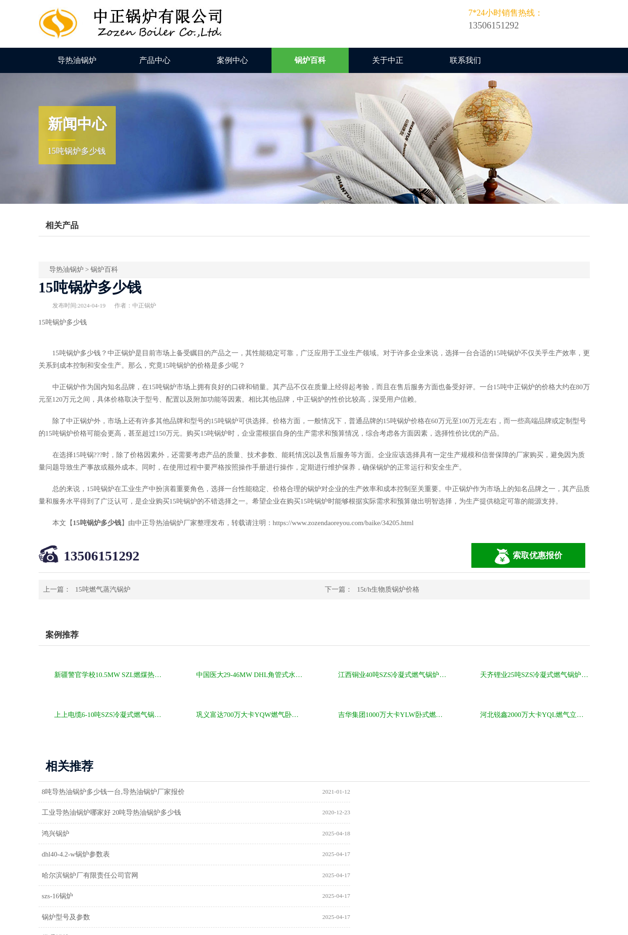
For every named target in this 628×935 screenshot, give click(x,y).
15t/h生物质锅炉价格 (388, 589)
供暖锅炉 (342, 855)
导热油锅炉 (76, 60)
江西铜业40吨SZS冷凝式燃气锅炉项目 (393, 674)
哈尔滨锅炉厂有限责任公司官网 (93, 834)
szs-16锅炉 (344, 834)
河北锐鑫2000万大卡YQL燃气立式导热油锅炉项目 (535, 714)
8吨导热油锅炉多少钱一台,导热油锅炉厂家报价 (116, 791)
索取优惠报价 (528, 557)
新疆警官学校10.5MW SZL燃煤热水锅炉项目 (109, 674)
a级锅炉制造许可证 (74, 876)
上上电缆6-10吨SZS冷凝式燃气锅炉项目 (109, 714)
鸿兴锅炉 (58, 813)
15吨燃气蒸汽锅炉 (102, 589)
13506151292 (102, 555)
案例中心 (232, 60)
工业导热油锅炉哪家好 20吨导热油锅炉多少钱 (398, 791)
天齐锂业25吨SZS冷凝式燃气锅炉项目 (535, 674)
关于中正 (387, 60)
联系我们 (465, 60)
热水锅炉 (342, 876)
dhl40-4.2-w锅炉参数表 (362, 813)
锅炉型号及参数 (69, 855)
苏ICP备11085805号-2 (471, 924)
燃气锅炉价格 (145, 924)
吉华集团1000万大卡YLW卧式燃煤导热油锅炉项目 (393, 714)
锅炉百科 (310, 60)
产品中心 (154, 60)
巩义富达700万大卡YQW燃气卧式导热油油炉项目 (251, 714)
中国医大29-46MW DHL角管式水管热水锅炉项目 (251, 674)
